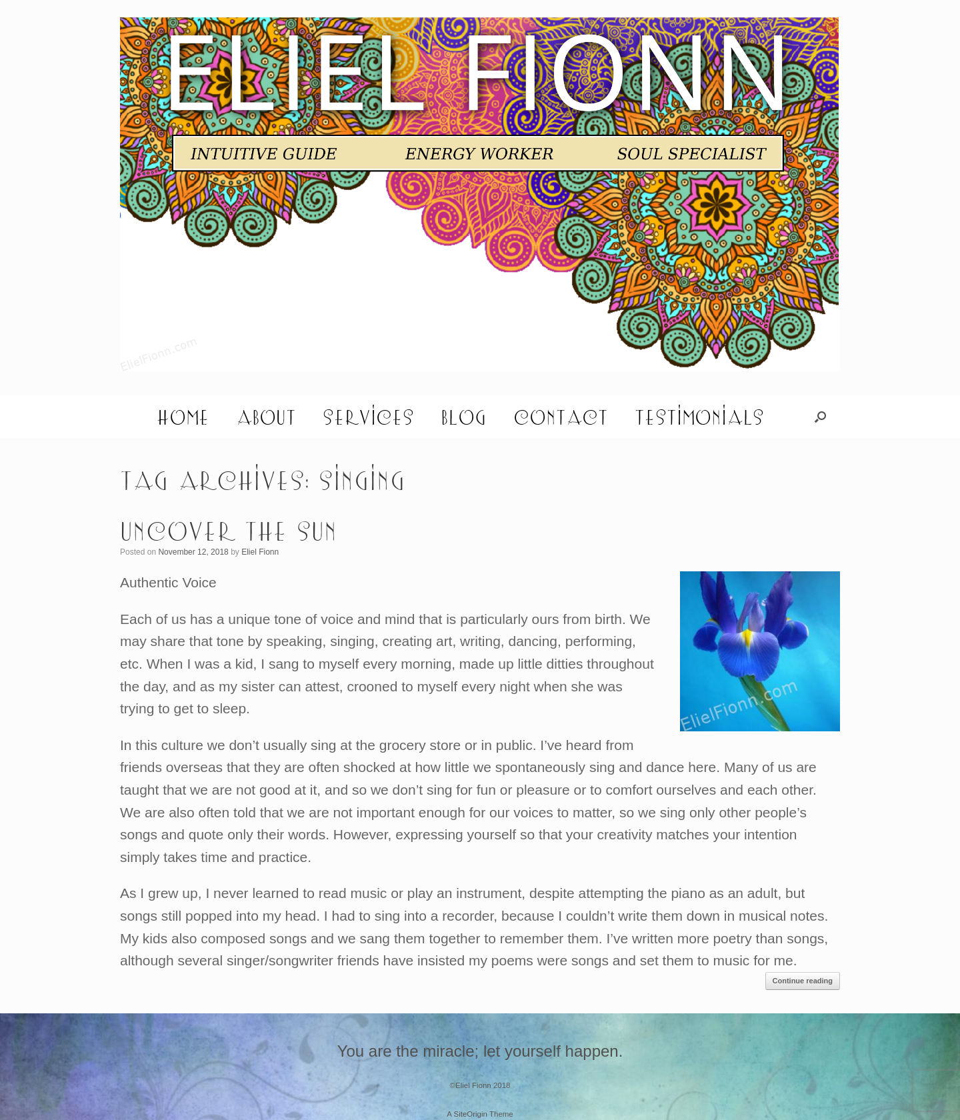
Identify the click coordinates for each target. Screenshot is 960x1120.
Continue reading (803, 981)
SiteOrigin (470, 1114)
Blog (464, 417)
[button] (820, 416)
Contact (560, 417)
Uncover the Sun (228, 530)
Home (183, 417)
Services (368, 417)
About (266, 417)
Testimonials (699, 417)
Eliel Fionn (260, 552)
